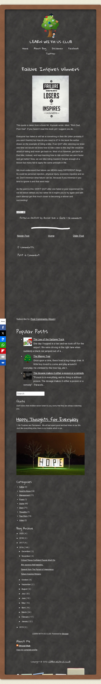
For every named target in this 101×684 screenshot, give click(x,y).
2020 (21, 533)
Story (21, 508)
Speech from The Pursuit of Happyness (37, 569)
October (25, 580)
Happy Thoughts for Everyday (47, 419)
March (24, 612)
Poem (21, 499)
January (25, 621)
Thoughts (23, 512)
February (25, 617)
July (23, 594)
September (26, 584)
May (24, 603)
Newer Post (23, 235)
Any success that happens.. (32, 565)
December (26, 551)
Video (21, 520)
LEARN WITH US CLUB (59, 661)
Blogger (65, 634)
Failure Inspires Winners (50, 69)
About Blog (40, 48)
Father (21, 487)
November (26, 556)
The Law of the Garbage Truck (48, 339)
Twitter (50, 53)
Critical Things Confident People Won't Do (38, 560)
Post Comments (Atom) (43, 319)
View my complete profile (26, 650)
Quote (62, 218)
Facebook (73, 48)
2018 (21, 538)
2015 (21, 627)
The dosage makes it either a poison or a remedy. (58, 373)
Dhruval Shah (24, 646)
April (24, 608)
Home (25, 48)
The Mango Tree (41, 356)
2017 (21, 543)
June (24, 598)
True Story (23, 516)
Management (24, 495)
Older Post (78, 235)
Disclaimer (57, 48)
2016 (21, 547)
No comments (74, 218)
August (25, 589)
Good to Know (25, 491)
